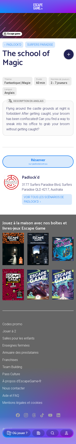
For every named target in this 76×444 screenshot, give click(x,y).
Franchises (10, 360)
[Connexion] (66, 433)
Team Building (12, 367)
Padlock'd (13, 44)
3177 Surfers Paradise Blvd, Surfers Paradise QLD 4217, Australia (47, 187)
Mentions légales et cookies (22, 403)
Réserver (38, 161)
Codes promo (12, 324)
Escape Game (38, 6)
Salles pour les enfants (18, 338)
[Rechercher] (52, 433)
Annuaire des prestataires (20, 352)
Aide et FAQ (10, 396)
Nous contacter (13, 388)
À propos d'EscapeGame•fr (21, 381)
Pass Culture (11, 374)
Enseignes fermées (16, 345)
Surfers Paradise (40, 44)
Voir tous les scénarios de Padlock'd (44, 199)
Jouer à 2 (9, 331)
